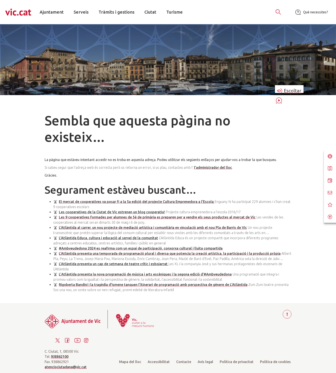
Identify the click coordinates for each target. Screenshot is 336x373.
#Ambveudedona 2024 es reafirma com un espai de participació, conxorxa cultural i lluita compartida (141, 248)
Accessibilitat (159, 362)
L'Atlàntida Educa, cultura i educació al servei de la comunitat (108, 238)
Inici (48, 87)
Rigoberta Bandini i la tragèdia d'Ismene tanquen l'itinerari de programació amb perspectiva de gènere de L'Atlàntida (153, 285)
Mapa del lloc (130, 362)
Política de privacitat (237, 362)
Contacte (183, 362)
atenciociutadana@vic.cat (66, 367)
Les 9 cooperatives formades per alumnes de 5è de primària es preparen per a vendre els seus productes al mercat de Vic (157, 217)
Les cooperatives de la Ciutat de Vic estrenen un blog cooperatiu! (112, 212)
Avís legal (205, 362)
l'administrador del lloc (213, 167)
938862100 (59, 357)
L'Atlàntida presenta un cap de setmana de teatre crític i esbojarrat (113, 264)
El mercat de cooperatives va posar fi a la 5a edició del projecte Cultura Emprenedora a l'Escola (137, 202)
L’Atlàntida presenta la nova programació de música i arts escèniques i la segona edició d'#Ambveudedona (145, 274)
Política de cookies (275, 362)
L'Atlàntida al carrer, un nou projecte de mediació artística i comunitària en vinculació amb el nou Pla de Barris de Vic (153, 228)
